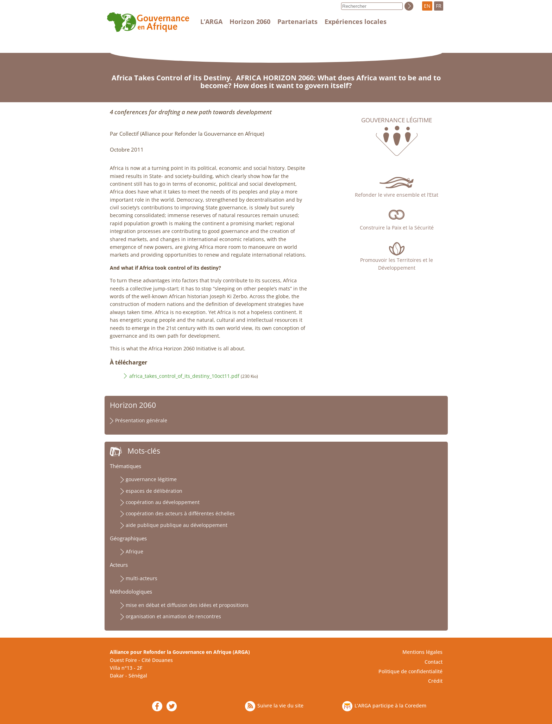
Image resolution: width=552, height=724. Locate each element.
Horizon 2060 (250, 21)
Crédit (435, 680)
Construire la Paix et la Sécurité (397, 227)
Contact (434, 661)
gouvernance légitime (151, 479)
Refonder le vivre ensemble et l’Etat (396, 194)
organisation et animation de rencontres (173, 616)
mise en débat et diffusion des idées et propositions (187, 605)
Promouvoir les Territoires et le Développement (396, 264)
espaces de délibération (154, 490)
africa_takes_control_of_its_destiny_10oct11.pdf (184, 376)
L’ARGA (211, 21)
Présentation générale (141, 420)
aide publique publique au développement (176, 525)
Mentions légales (422, 652)
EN (427, 5)
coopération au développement (163, 502)
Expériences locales (356, 21)
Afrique (134, 551)
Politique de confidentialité (410, 671)
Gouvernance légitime (396, 120)
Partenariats (297, 21)
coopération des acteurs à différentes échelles (180, 513)
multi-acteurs (141, 578)
